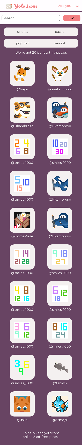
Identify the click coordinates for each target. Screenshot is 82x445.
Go (71, 18)
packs (59, 32)
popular (22, 43)
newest (59, 43)
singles (22, 32)
